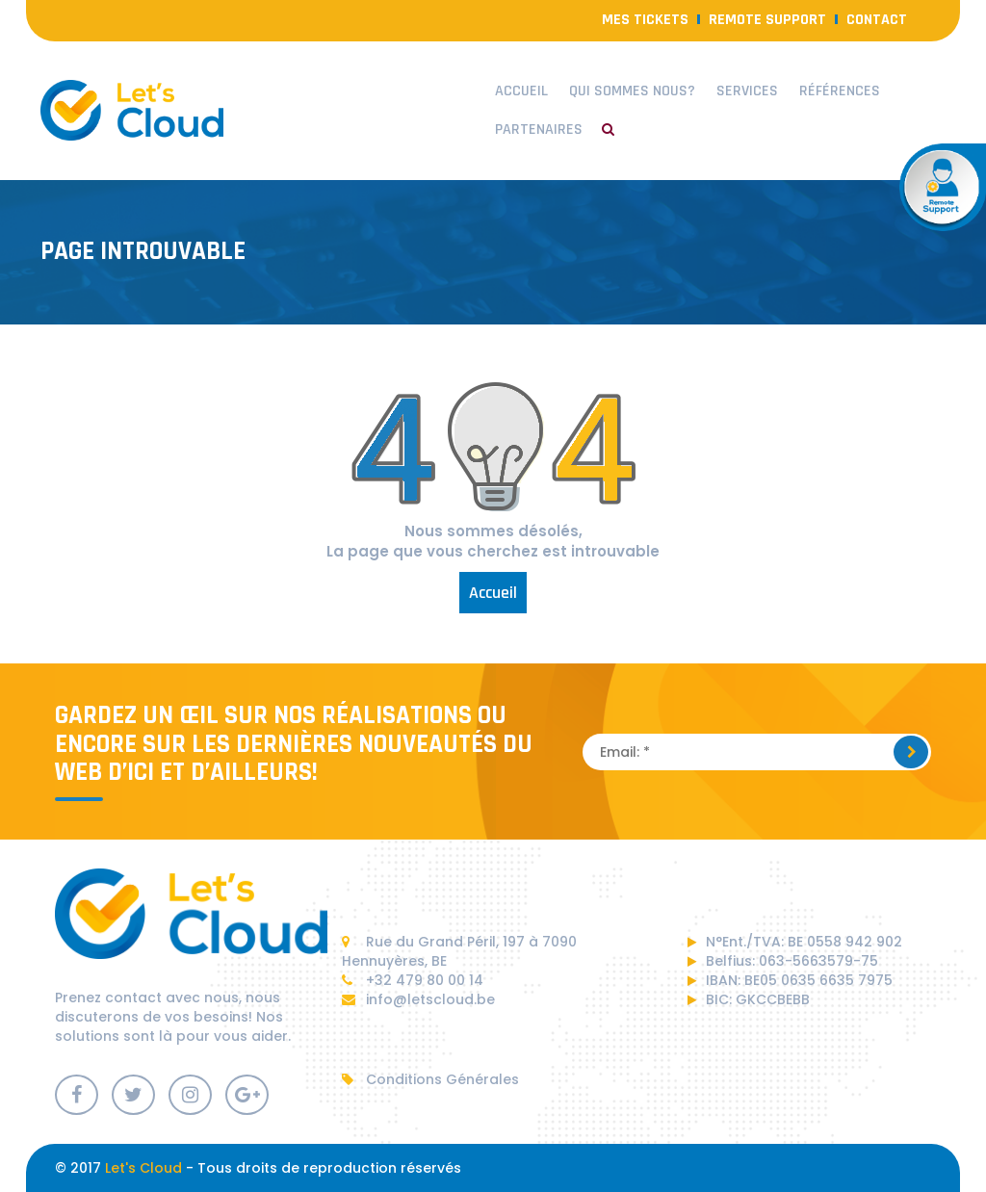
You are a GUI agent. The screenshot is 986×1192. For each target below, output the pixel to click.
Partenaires (539, 129)
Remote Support (767, 20)
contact (876, 20)
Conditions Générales (430, 1079)
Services (747, 91)
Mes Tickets (645, 20)
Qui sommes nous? (632, 91)
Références (839, 91)
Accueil (521, 91)
